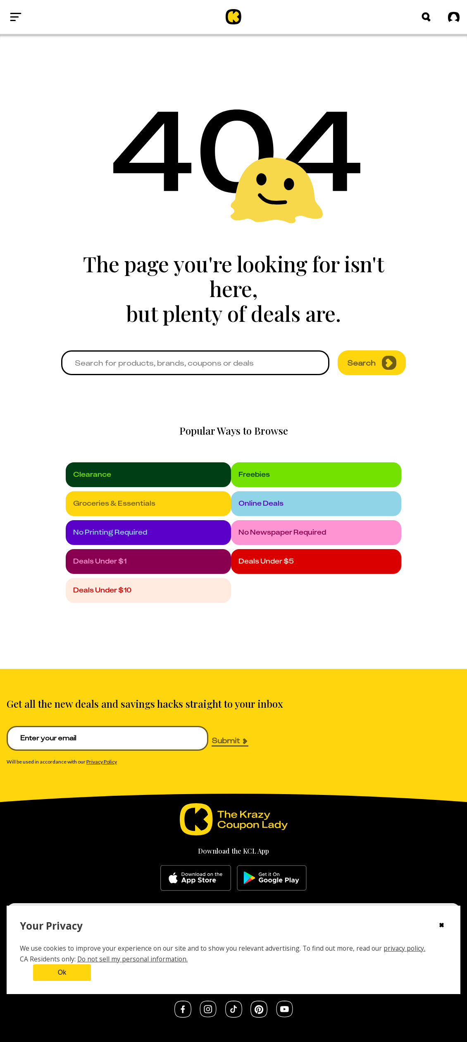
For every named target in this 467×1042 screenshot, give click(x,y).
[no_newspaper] (316, 532)
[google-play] (271, 878)
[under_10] (148, 590)
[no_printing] (148, 532)
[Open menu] (35, 17)
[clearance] (148, 474)
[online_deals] (316, 503)
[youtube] (284, 1014)
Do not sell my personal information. (132, 958)
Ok (62, 972)
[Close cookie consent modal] (441, 926)
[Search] (426, 17)
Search (371, 363)
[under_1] (148, 561)
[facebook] (182, 1015)
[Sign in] (454, 17)
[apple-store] (195, 878)
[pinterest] (258, 1015)
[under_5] (316, 561)
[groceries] (148, 503)
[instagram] (208, 1014)
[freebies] (316, 474)
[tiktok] (233, 1015)
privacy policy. (404, 948)
